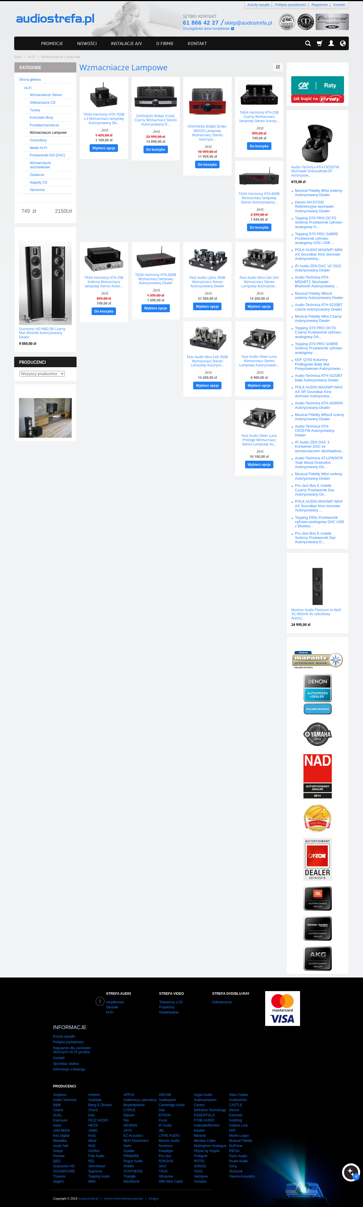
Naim (127, 1144)
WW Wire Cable (171, 1179)
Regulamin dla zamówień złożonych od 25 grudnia (72, 1048)
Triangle (129, 1174)
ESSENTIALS (204, 1113)
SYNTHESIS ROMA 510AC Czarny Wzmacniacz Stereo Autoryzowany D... (155, 120)
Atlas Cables (238, 1093)
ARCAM (165, 1093)
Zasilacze (37, 175)
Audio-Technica (64, 1098)
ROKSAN (166, 1159)
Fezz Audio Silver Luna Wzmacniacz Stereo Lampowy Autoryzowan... (259, 359)
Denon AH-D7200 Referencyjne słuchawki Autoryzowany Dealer (314, 206)
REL (91, 1159)
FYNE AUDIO (204, 1118)
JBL (161, 1128)
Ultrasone (166, 1174)
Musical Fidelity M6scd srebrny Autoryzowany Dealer (319, 295)
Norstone (165, 1144)
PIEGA (234, 1149)
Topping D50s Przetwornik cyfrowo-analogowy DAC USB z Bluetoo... (319, 521)
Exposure (60, 1118)
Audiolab (95, 1098)
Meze (92, 1138)
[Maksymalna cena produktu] (61, 211)
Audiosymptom (205, 1098)
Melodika (60, 1138)
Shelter (128, 1164)
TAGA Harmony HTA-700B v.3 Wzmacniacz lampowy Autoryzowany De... (103, 118)
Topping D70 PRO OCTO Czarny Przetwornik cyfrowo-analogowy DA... (318, 332)
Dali (161, 1108)
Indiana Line (238, 1123)
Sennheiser (96, 1164)
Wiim (92, 1179)
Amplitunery (115, 1002)
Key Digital (61, 1133)
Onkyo (58, 1149)
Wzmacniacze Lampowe (48, 133)
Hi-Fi (27, 88)
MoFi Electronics (136, 1138)
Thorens (59, 1174)
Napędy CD (38, 182)
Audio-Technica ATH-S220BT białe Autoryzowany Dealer (319, 377)
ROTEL (199, 1159)
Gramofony (38, 140)
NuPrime (235, 1144)
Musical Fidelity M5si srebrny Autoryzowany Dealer (318, 192)
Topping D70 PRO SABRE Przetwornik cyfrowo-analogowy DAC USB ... (316, 238)
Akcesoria (37, 190)
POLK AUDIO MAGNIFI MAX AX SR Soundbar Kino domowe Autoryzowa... (319, 391)
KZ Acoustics (133, 1133)
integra (153, 1196)
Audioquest (167, 1098)
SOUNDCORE (64, 1169)
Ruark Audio (238, 1159)
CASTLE (235, 1103)
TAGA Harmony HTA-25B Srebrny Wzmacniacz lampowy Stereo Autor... (104, 281)
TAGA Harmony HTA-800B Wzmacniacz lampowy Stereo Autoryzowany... (259, 197)
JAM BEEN (61, 1128)
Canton (199, 1103)
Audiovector (238, 1098)
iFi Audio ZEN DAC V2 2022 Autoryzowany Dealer (318, 268)
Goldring (235, 1118)
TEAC (198, 1169)
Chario (58, 1108)
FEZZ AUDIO (98, 1118)
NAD (91, 1144)
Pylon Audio (238, 1154)
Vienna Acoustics (242, 1174)
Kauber (199, 1128)
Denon (234, 1108)
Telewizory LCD (171, 1002)
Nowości (29, 232)
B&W (57, 1103)
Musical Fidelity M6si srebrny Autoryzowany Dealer (318, 476)
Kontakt (339, 5)
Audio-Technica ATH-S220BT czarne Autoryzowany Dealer (319, 307)
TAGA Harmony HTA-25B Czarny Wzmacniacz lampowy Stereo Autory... (259, 116)
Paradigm (166, 1149)
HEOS (93, 1123)
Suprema (95, 1169)
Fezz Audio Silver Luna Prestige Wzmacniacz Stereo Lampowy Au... (259, 438)
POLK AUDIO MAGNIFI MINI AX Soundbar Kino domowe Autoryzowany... (319, 254)
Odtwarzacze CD (43, 103)
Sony (233, 1164)
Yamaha (200, 1179)
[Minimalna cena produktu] (25, 211)
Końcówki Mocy (41, 118)
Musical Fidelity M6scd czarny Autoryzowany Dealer (319, 417)
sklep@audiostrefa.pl (248, 23)
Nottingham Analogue (210, 1144)
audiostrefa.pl (88, 1196)
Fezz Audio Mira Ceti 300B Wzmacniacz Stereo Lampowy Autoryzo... (207, 359)
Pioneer (59, 1154)
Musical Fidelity (240, 1138)
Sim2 (162, 1164)
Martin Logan (239, 1133)
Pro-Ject (165, 1154)
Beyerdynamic (134, 1103)
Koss (92, 1133)
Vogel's (58, 1179)
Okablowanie (169, 1012)
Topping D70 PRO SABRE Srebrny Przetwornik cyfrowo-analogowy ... (319, 348)
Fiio (126, 1118)
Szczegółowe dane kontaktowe (206, 29)
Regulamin (320, 5)
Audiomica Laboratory (140, 1098)
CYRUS (129, 1108)
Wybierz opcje (103, 148)
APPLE (128, 1093)
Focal (163, 1118)
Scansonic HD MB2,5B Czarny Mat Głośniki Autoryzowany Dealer (42, 332)
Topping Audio (98, 1174)
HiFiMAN (130, 1123)
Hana (57, 1123)
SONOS (200, 1164)
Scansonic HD (64, 1164)
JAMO (93, 1128)
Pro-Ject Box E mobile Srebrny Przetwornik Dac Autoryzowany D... (315, 537)
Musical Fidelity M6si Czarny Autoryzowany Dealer (318, 318)
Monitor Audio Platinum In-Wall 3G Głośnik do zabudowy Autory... (316, 613)
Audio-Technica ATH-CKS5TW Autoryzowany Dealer (314, 430)
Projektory (166, 1007)
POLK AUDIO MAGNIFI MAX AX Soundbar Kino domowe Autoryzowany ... (319, 505)
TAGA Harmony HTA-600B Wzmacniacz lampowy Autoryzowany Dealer (155, 277)
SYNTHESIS (133, 1169)
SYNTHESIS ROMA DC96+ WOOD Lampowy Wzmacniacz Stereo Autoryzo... (207, 132)
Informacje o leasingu (69, 1067)
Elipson (128, 1113)
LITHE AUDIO (169, 1133)
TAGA (163, 1169)
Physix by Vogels (207, 1149)
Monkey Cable (205, 1138)
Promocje (302, 115)
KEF (232, 1128)
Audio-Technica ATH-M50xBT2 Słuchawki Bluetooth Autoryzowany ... (317, 281)
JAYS (127, 1128)
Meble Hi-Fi (38, 148)
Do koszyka (155, 149)
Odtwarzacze (222, 1002)
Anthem (94, 1093)
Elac (91, 1113)
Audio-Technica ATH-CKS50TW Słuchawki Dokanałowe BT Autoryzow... (315, 171)
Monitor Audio (169, 1138)
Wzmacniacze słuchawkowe (40, 165)
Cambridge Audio (172, 1103)
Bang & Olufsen (100, 1103)
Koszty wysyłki (258, 5)
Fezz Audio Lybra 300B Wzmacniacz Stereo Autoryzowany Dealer (207, 281)
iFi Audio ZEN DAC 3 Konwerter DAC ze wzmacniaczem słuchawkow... (319, 446)
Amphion (59, 1093)
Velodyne (201, 1174)
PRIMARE (131, 1154)
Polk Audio (96, 1154)
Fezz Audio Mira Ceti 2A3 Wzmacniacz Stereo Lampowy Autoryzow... (259, 281)
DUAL (57, 1113)
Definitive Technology (210, 1108)
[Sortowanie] (278, 67)
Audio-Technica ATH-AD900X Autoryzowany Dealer (319, 405)
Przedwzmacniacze (44, 125)
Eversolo (235, 1113)
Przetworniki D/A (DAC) (47, 155)
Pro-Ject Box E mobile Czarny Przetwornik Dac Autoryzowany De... (314, 489)
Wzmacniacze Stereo (46, 95)
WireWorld (131, 1179)
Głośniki (112, 1007)
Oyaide (128, 1149)
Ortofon (94, 1149)
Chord (93, 1108)
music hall (60, 1144)
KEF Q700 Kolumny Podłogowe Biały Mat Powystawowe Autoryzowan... (319, 364)
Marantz (200, 1133)
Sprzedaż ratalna (66, 1061)
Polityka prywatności (290, 5)
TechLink (235, 1169)
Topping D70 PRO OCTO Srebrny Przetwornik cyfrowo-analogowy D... (319, 222)
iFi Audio (165, 1123)
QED (56, 1159)
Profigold (200, 1154)
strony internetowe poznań (123, 1196)
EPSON (164, 1113)
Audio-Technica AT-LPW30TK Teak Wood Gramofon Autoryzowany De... (319, 462)
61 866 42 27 (201, 23)
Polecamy (302, 558)
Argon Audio (203, 1093)
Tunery (35, 110)
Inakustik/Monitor (207, 1123)
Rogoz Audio (133, 1159)
